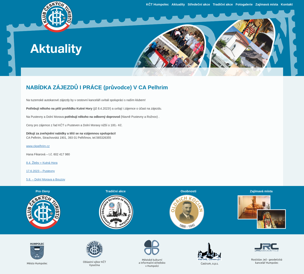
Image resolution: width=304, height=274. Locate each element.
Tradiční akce (223, 4)
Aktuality (178, 4)
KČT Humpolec (157, 4)
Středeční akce (199, 4)
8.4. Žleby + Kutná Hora (41, 162)
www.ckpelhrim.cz (38, 146)
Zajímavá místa (266, 4)
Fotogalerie (244, 4)
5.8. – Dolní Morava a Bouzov (45, 179)
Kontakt (287, 4)
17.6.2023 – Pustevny (40, 171)
